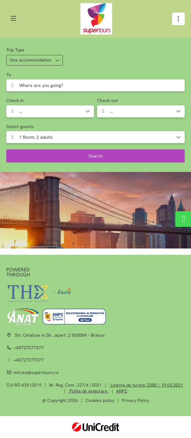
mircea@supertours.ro (36, 372)
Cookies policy (99, 400)
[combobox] (95, 85)
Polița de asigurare (88, 391)
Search (96, 156)
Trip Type (15, 50)
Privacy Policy (135, 400)
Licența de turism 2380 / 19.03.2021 (146, 385)
